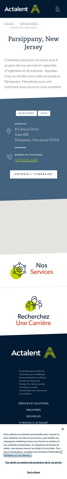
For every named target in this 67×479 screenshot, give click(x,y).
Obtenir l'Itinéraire (34, 174)
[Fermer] (63, 429)
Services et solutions (34, 403)
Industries (33, 410)
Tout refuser (33, 472)
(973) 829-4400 (26, 160)
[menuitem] (33, 405)
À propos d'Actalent (33, 423)
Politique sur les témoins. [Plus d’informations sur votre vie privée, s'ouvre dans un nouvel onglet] (17, 455)
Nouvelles (33, 416)
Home (22, 8)
